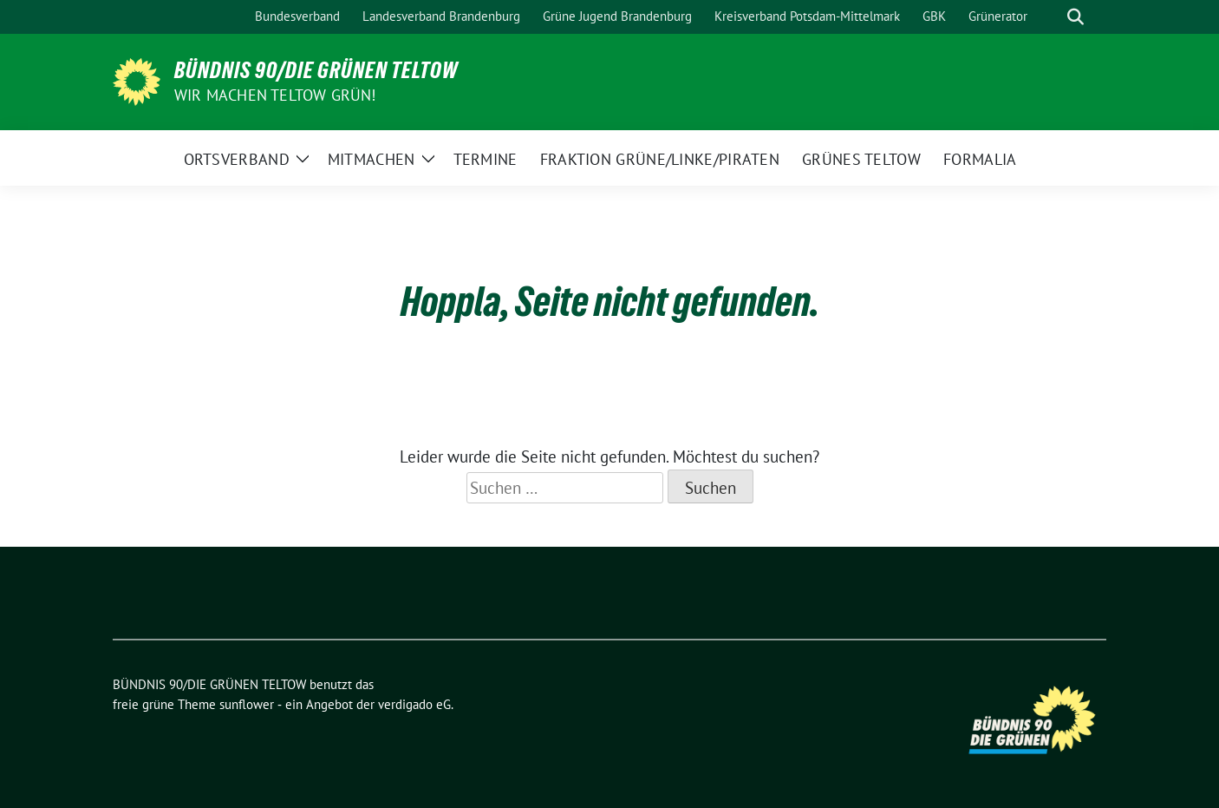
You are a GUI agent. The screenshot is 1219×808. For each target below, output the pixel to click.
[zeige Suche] (1075, 17)
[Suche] (1051, 17)
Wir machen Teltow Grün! (275, 95)
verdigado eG (414, 704)
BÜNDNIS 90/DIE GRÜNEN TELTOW (316, 70)
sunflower (246, 704)
